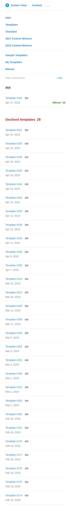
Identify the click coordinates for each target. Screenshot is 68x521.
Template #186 (13, 414)
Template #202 (13, 360)
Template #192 (13, 400)
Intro (8, 17)
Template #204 (13, 346)
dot (26, 98)
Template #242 (13, 197)
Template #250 (13, 143)
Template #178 (13, 441)
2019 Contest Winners (18, 45)
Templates (11, 24)
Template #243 (13, 184)
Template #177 (13, 454)
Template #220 (13, 265)
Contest (37, 5)
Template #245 (13, 170)
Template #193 (13, 387)
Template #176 (13, 468)
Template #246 (13, 157)
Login (60, 77)
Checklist (11, 31)
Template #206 (13, 333)
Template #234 (13, 238)
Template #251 (13, 130)
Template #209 (13, 305)
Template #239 (13, 211)
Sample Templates (16, 55)
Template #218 (13, 278)
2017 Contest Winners (18, 38)
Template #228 (13, 251)
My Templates (13, 62)
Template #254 (13, 98)
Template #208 (13, 319)
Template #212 (13, 292)
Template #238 (13, 224)
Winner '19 (59, 102)
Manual (9, 69)
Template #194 (13, 373)
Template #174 (13, 495)
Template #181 (13, 427)
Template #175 (13, 481)
